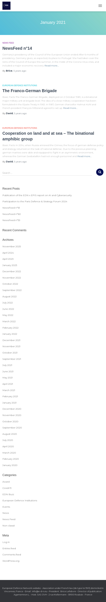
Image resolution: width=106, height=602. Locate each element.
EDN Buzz (8, 494)
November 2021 (11, 346)
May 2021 (7, 377)
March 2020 (9, 452)
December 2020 (11, 408)
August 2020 (9, 433)
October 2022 (10, 283)
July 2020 (7, 440)
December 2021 (11, 340)
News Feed (8, 43)
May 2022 (7, 315)
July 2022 (7, 302)
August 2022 (9, 296)
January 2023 (9, 265)
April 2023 (8, 258)
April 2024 (8, 252)
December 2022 (11, 271)
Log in (6, 542)
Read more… (51, 65)
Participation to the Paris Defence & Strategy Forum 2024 (34, 201)
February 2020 (10, 458)
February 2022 (10, 327)
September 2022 (12, 290)
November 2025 (11, 246)
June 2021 (8, 371)
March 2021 (8, 390)
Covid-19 (7, 488)
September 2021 (11, 359)
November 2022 (11, 277)
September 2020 (12, 427)
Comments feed (11, 554)
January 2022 (9, 333)
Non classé (8, 525)
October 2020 (10, 421)
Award (6, 481)
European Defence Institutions (19, 85)
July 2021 (7, 365)
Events (6, 506)
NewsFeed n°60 (11, 214)
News (5, 512)
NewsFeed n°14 (17, 48)
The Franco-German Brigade (29, 90)
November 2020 (11, 415)
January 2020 (9, 465)
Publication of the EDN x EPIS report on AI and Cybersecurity (37, 195)
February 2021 (10, 396)
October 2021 (10, 352)
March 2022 (9, 321)
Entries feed (9, 548)
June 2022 (8, 308)
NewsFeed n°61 (11, 207)
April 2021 (7, 383)
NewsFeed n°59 (11, 220)
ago (20, 70)
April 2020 (8, 446)
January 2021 (9, 402)
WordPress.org (10, 560)
